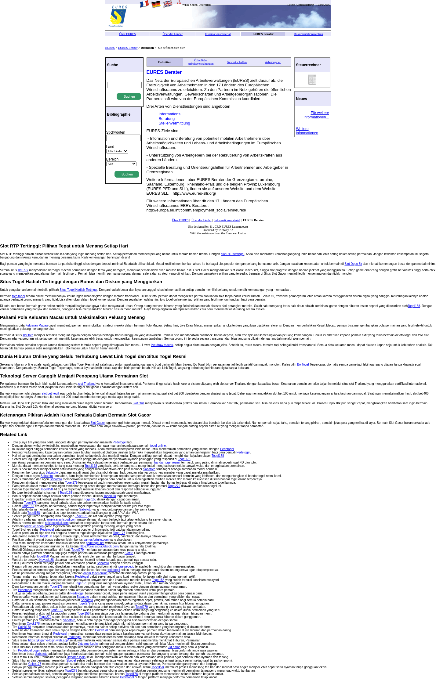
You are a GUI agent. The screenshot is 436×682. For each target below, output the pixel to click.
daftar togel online (95, 573)
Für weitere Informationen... (316, 115)
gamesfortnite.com (95, 539)
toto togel (18, 296)
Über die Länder (172, 34)
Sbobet (71, 660)
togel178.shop (34, 526)
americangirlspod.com (61, 519)
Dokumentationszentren (308, 34)
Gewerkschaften (237, 62)
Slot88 (129, 553)
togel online (158, 445)
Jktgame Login (88, 643)
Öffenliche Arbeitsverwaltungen (201, 62)
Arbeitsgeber (273, 62)
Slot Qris (138, 403)
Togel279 (71, 482)
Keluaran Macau (36, 325)
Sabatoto (149, 469)
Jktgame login (76, 657)
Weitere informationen (307, 131)
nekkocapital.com (56, 523)
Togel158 (414, 306)
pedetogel (113, 570)
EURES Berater (128, 47)
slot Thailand (87, 383)
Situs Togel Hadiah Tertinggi (78, 289)
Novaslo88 (46, 559)
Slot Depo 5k (353, 263)
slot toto (28, 335)
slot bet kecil (50, 393)
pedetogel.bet (95, 543)
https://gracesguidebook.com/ (99, 546)
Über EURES (127, 34)
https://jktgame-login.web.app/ (48, 640)
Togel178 (218, 455)
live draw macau (162, 345)
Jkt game (174, 647)
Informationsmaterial (218, 34)
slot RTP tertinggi (232, 254)
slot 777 (23, 270)
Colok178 (33, 623)
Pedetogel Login (29, 650)
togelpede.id (126, 566)
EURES (110, 47)
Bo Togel (303, 364)
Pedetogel (119, 442)
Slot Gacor (97, 422)
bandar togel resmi (167, 462)
